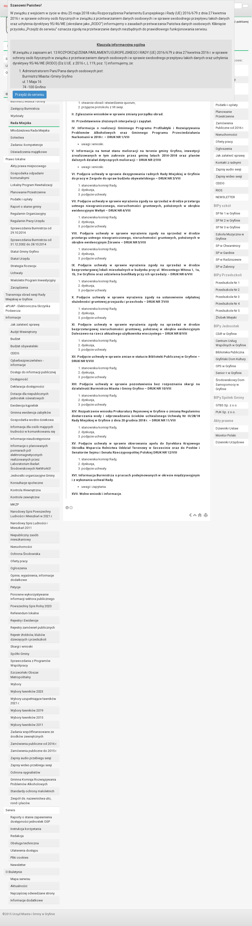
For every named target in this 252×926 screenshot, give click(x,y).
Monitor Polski (226, 435)
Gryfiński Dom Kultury (231, 359)
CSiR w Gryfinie (226, 334)
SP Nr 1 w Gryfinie (228, 213)
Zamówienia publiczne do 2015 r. (33, 751)
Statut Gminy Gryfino (24, 251)
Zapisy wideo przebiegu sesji (31, 765)
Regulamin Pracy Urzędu (27, 221)
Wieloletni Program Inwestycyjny (33, 280)
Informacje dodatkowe (26, 900)
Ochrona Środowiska (25, 554)
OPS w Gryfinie (226, 366)
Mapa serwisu (20, 879)
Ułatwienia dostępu (24, 850)
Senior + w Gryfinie (229, 373)
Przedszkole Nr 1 (228, 283)
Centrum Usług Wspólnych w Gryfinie (231, 343)
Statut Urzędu (20, 258)
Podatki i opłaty (21, 199)
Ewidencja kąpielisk (24, 405)
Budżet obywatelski (24, 346)
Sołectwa (17, 137)
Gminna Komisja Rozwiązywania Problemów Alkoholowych (33, 782)
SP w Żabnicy (225, 266)
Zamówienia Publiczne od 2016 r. (230, 125)
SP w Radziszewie (228, 259)
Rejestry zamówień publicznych (32, 627)
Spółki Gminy (19, 654)
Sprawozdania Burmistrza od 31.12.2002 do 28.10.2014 (30, 242)
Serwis (10, 810)
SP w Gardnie (225, 253)
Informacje (13, 317)
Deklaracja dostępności (27, 386)
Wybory (15, 684)
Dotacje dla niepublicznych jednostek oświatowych (29, 396)
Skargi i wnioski (21, 646)
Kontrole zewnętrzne (24, 497)
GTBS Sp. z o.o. (226, 405)
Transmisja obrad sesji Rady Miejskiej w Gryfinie (25, 297)
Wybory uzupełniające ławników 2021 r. (33, 701)
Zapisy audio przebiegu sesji (30, 758)
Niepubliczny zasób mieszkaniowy (24, 537)
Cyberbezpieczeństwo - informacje (27, 363)
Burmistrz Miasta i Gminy (27, 101)
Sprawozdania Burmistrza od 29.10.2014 (30, 230)
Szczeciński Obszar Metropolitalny (24, 675)
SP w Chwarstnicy (228, 246)
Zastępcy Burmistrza (24, 108)
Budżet (15, 339)
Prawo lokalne (15, 159)
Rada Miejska (20, 123)
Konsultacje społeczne (26, 483)
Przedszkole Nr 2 (228, 290)
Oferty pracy (19, 561)
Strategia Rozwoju (23, 266)
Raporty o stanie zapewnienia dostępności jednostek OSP (31, 819)
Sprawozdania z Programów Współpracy (30, 663)
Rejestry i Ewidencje (24, 620)
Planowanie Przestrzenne (28, 192)
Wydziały (16, 116)
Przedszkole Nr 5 (228, 310)
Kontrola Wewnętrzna (25, 490)
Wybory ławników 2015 (26, 717)
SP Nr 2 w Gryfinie (228, 220)
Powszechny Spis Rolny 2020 (30, 606)
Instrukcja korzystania (25, 829)
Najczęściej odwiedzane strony (32, 893)
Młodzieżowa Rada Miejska (29, 130)
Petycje (15, 587)
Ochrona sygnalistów (25, 772)
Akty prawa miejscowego (28, 166)
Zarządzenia (19, 287)
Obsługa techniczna (24, 843)
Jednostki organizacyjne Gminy (32, 475)
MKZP (14, 504)
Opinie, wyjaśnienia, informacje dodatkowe (32, 578)
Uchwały (16, 273)
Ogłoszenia (18, 568)
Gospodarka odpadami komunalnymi (27, 175)
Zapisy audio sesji (228, 169)
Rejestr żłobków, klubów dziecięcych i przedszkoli (28, 637)
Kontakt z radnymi (228, 162)
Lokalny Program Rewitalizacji (31, 185)
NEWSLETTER (225, 197)
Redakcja (17, 836)
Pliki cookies (19, 857)
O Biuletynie (14, 872)
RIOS (219, 190)
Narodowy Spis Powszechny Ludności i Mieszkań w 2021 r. (31, 514)
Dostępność (19, 379)
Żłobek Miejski (226, 317)
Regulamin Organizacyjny (28, 213)
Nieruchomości (21, 547)
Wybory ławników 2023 (26, 691)
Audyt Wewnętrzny (23, 332)
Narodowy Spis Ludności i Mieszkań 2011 (29, 525)
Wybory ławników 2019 (26, 710)
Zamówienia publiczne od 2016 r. (33, 744)
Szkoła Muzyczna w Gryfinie (230, 236)
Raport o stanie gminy (25, 206)
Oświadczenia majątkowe (28, 152)
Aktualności (18, 886)
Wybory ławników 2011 (26, 725)
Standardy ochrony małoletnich (32, 791)
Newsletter (18, 865)
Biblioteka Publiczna (230, 352)
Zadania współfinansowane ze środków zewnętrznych (32, 734)
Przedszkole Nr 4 (228, 303)
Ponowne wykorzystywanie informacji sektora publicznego (32, 597)
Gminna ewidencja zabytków (30, 412)
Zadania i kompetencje (26, 145)
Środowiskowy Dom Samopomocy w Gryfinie (230, 384)
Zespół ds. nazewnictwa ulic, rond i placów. (30, 801)
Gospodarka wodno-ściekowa (32, 420)
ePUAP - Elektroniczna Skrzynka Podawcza (28, 308)
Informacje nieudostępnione (30, 439)
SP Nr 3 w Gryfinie (228, 227)
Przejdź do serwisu (29, 95)
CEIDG (14, 353)
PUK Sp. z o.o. (225, 412)
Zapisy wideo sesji (229, 176)
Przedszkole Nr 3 (228, 297)
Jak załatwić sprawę (24, 324)
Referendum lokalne (24, 613)
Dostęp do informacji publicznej (33, 372)
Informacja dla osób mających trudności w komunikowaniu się (32, 429)
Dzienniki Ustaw (227, 428)
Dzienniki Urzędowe (230, 442)
